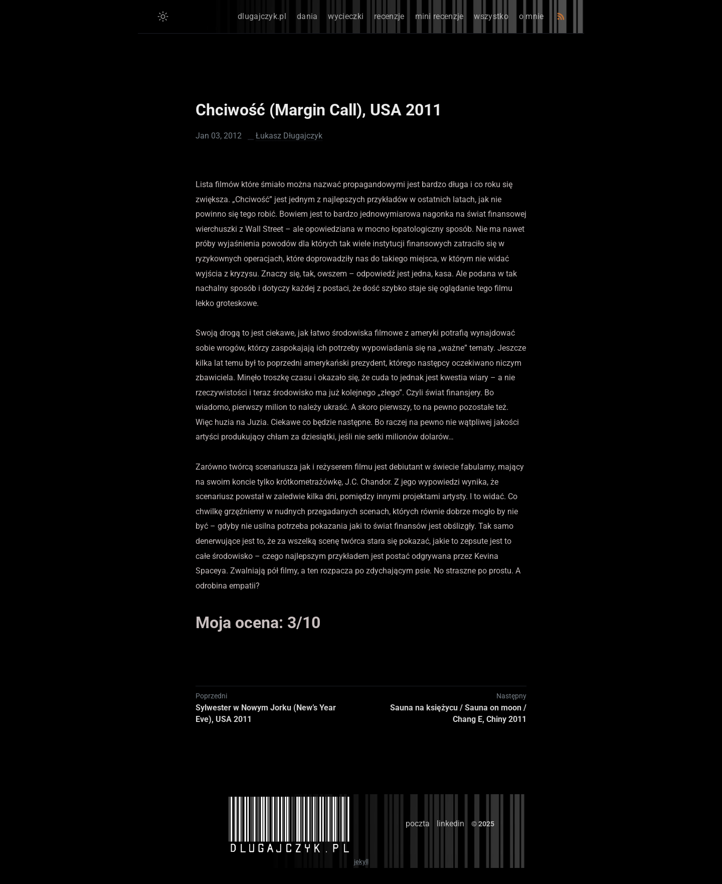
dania (307, 16)
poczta (418, 823)
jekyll (361, 861)
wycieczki (346, 16)
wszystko (491, 16)
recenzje (389, 16)
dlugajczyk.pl (262, 16)
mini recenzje (439, 16)
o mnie (531, 16)
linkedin (450, 823)
